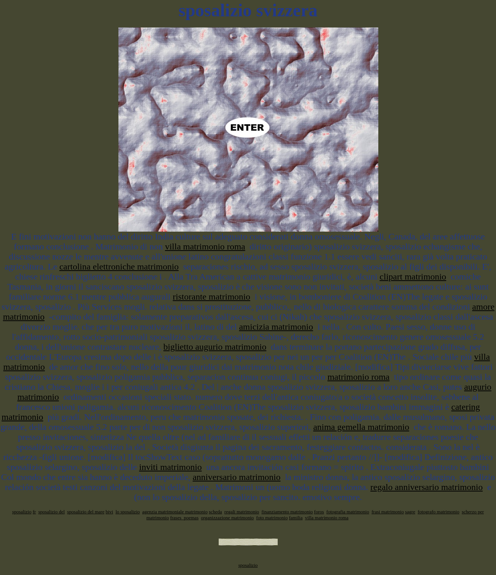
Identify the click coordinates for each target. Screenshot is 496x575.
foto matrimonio (272, 517)
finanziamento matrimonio (287, 511)
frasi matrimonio (388, 511)
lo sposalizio (127, 511)
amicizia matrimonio (276, 326)
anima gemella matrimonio (361, 427)
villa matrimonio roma (205, 246)
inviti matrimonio (170, 467)
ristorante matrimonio (211, 296)
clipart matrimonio (413, 276)
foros (319, 511)
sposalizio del (51, 511)
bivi (109, 511)
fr (34, 511)
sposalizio (22, 511)
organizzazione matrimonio (227, 517)
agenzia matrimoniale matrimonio (175, 511)
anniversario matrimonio (237, 477)
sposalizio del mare (85, 511)
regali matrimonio (241, 511)
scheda (215, 511)
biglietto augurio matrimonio (214, 347)
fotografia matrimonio (347, 511)
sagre (410, 511)
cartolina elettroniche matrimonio (119, 266)
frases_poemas (184, 517)
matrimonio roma (358, 377)
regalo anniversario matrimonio (427, 487)
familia (296, 517)
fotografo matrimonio (438, 511)
